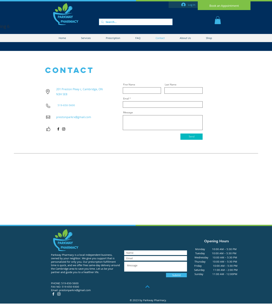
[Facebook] (58, 129)
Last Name (170, 84)
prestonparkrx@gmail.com (73, 117)
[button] (217, 20)
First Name (129, 84)
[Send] (191, 137)
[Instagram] (64, 129)
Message (128, 112)
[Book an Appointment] (224, 5)
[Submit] (176, 275)
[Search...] (135, 22)
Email (126, 98)
